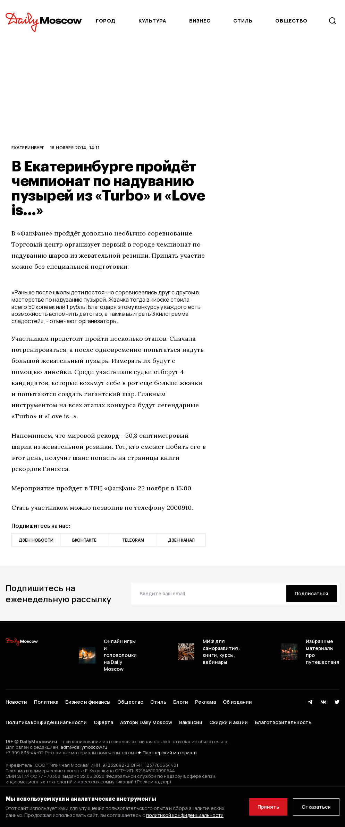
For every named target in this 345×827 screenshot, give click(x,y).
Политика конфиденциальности (46, 722)
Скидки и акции (228, 722)
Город (106, 20)
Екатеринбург (27, 147)
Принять (268, 806)
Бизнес (199, 20)
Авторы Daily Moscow (146, 722)
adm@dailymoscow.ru (83, 747)
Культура (152, 20)
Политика (46, 702)
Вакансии (190, 722)
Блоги (180, 702)
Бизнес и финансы (87, 702)
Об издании (237, 702)
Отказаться (316, 806)
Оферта (103, 722)
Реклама (205, 702)
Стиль (242, 20)
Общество (291, 20)
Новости (16, 702)
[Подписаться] (311, 593)
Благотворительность (283, 722)
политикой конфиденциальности (185, 815)
